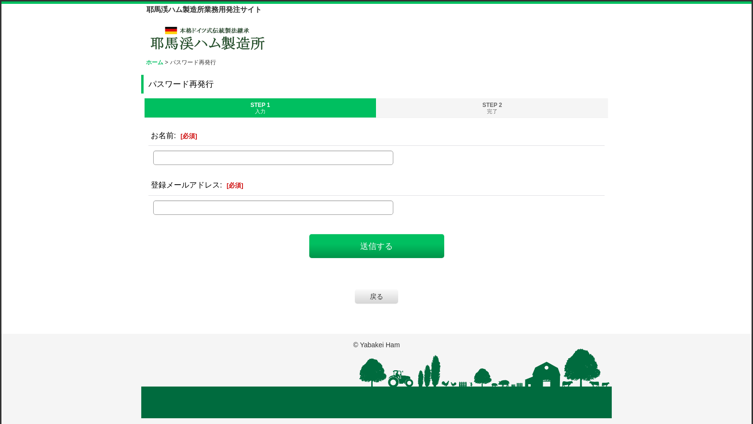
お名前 (162, 135)
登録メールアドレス (185, 184)
